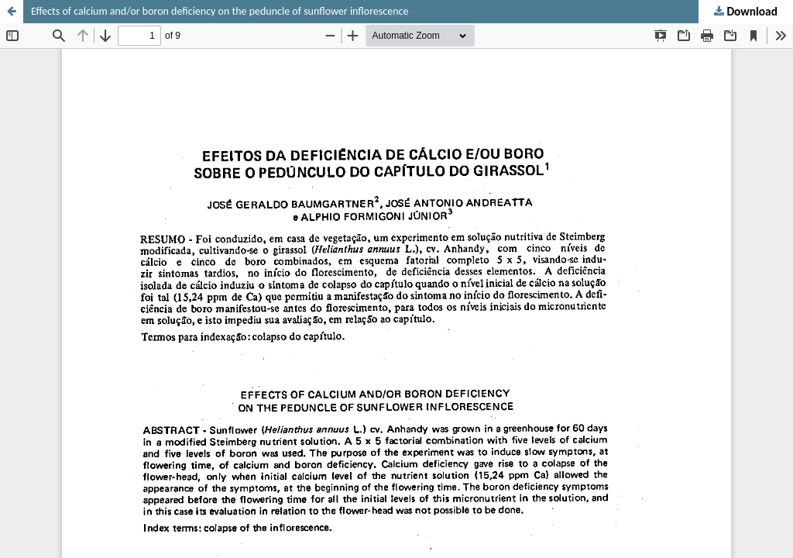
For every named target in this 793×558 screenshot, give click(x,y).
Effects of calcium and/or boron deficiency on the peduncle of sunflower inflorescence (219, 11)
